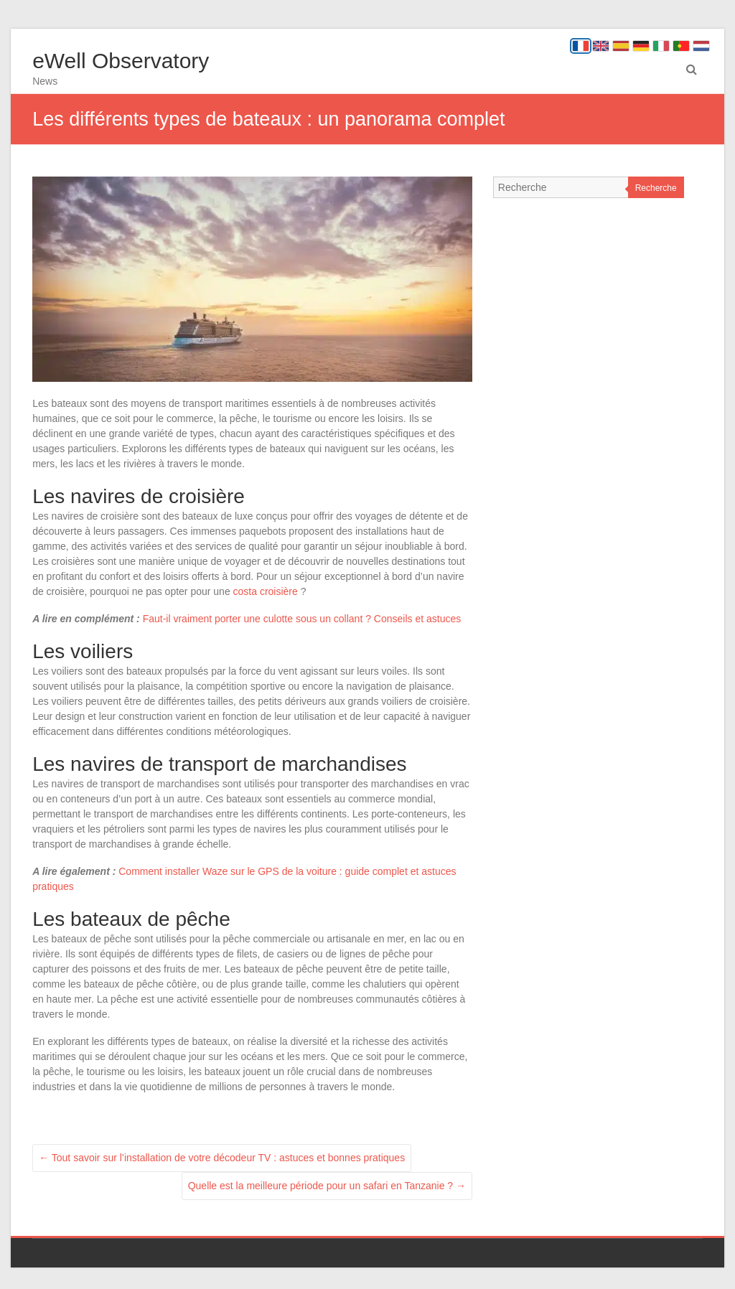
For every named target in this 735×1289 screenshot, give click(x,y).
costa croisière (265, 591)
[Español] (620, 46)
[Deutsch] (641, 46)
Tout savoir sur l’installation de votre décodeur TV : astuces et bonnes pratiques (222, 1157)
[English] (600, 46)
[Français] (580, 46)
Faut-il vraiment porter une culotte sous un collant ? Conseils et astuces (302, 618)
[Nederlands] (701, 46)
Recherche (656, 188)
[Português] (681, 46)
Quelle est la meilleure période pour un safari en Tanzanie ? (327, 1185)
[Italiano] (661, 46)
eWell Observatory (120, 60)
